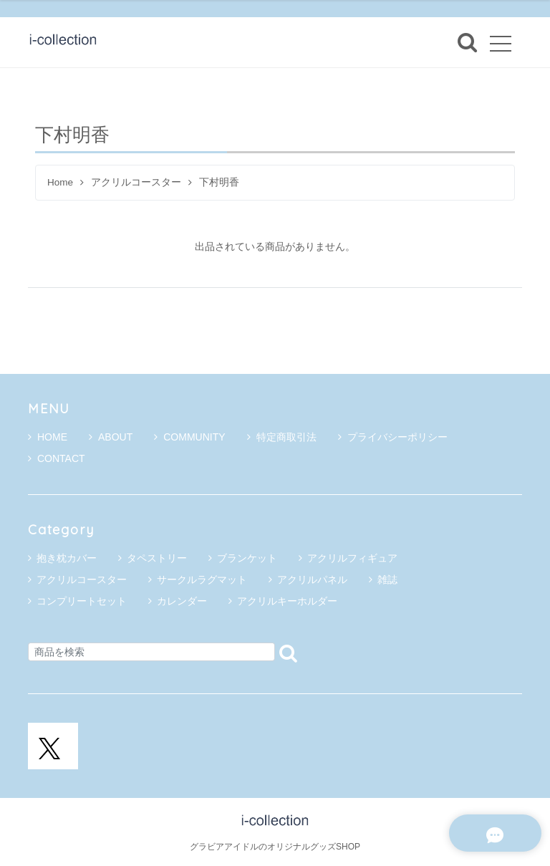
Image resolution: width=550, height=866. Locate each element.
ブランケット (247, 558)
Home (60, 182)
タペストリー (157, 558)
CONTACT (56, 458)
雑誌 (387, 579)
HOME (47, 437)
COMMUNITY (189, 437)
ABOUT (110, 437)
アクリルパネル (312, 579)
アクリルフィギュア (352, 558)
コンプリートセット (82, 601)
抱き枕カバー (67, 558)
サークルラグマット (202, 579)
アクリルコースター (136, 182)
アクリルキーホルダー (287, 601)
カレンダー (182, 601)
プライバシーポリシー (393, 437)
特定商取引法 (282, 437)
